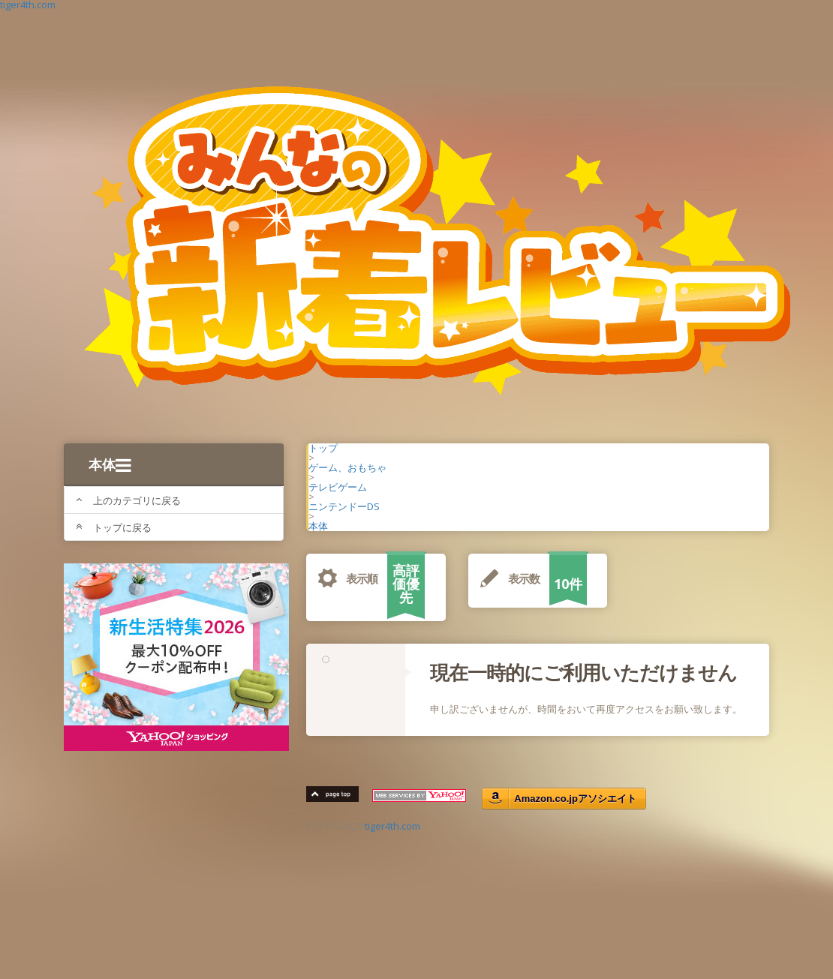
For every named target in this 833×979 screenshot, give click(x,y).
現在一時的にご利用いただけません (583, 672)
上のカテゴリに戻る (128, 500)
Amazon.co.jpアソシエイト (575, 798)
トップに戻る (114, 527)
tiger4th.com (392, 826)
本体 (110, 464)
